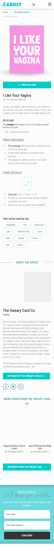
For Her (35, 238)
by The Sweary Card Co (14, 451)
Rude (8, 238)
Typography (10, 225)
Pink (24, 225)
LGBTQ (20, 245)
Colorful (21, 238)
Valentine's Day (24, 231)
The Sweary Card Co (22, 12)
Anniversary (39, 225)
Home (5, 12)
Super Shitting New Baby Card (39, 447)
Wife (8, 245)
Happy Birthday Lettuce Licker (14, 447)
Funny (39, 231)
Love (8, 231)
